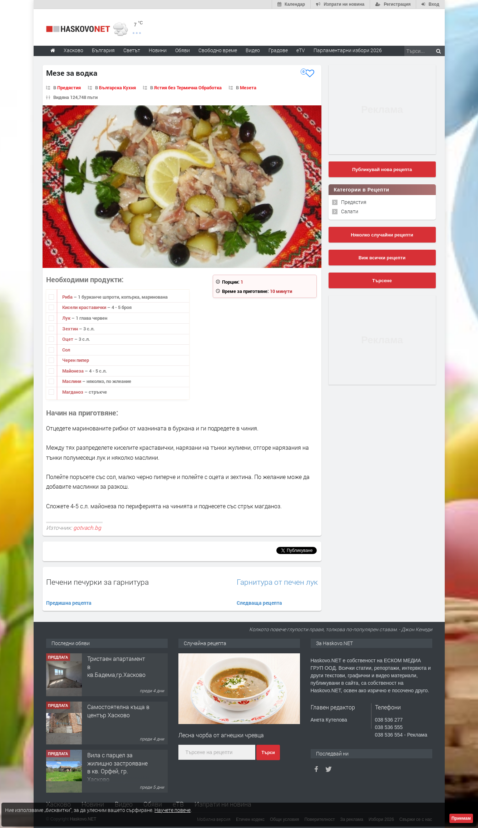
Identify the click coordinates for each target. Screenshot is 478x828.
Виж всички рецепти (382, 257)
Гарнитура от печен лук (277, 582)
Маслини (72, 381)
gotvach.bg (87, 527)
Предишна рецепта (69, 602)
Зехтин (70, 328)
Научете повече (172, 810)
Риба (68, 297)
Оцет (68, 339)
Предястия (69, 87)
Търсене (382, 280)
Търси (268, 752)
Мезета (248, 87)
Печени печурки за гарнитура (97, 582)
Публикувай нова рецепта (382, 169)
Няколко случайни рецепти (382, 235)
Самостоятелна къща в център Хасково (118, 710)
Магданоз (73, 392)
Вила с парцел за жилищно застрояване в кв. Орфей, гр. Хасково (117, 767)
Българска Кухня (117, 87)
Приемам (461, 818)
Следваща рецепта (259, 602)
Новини (158, 50)
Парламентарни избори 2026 (348, 50)
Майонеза (73, 371)
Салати (349, 211)
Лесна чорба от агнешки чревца (221, 735)
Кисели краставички (84, 307)
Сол (66, 349)
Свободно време (217, 50)
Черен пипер (75, 360)
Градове (278, 50)
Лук (67, 318)
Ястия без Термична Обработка (188, 87)
